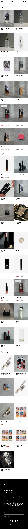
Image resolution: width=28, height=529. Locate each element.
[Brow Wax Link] (21, 190)
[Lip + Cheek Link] (7, 115)
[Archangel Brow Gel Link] (21, 167)
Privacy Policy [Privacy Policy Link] (15, 524)
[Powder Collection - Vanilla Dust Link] (21, 389)
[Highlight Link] (7, 139)
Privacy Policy (16, 505)
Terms (5, 505)
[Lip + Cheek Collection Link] (21, 365)
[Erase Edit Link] (7, 437)
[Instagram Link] (10, 521)
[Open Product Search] (4, 1)
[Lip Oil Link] (7, 313)
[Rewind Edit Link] (21, 414)
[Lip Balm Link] (21, 242)
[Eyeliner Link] (7, 214)
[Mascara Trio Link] (7, 190)
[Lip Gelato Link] (7, 290)
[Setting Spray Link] (21, 44)
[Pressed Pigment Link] (21, 139)
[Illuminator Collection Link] (7, 389)
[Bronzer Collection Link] (7, 414)
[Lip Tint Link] (7, 337)
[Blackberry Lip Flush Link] (7, 266)
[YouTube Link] (17, 520)
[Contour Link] (21, 115)
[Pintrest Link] (15, 521)
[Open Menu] (1, 1)
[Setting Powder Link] (21, 67)
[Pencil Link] (7, 167)
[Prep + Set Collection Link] (7, 461)
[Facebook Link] (12, 521)
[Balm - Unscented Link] (7, 20)
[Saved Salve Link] (21, 337)
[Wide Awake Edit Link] (21, 437)
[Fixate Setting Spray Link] (21, 20)
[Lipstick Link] (7, 242)
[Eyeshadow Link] (21, 214)
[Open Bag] (26, 1)
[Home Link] (14, 1)
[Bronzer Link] (7, 91)
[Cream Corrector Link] (7, 67)
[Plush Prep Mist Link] (7, 44)
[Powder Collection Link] (7, 365)
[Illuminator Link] (21, 91)
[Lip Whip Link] (21, 313)
